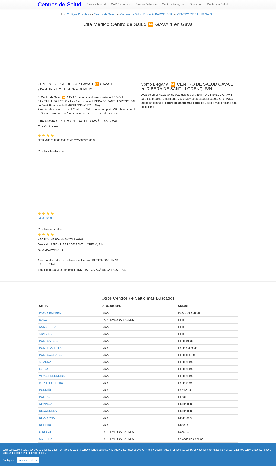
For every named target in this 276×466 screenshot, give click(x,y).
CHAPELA (45, 403)
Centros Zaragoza (173, 4)
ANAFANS (45, 333)
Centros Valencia (146, 4)
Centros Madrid (96, 4)
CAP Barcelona (120, 4)
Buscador (196, 4)
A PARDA (45, 361)
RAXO (43, 319)
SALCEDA (45, 439)
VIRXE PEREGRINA (52, 375)
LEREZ (43, 368)
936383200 (45, 217)
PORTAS (44, 396)
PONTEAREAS (48, 340)
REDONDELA (48, 410)
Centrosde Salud (217, 4)
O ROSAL (45, 431)
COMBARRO (47, 326)
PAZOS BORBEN (50, 312)
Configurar (9, 460)
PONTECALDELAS (51, 347)
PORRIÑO (45, 389)
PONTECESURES (50, 354)
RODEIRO (45, 424)
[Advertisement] (138, 53)
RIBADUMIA (47, 417)
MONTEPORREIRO (51, 382)
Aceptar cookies (28, 460)
